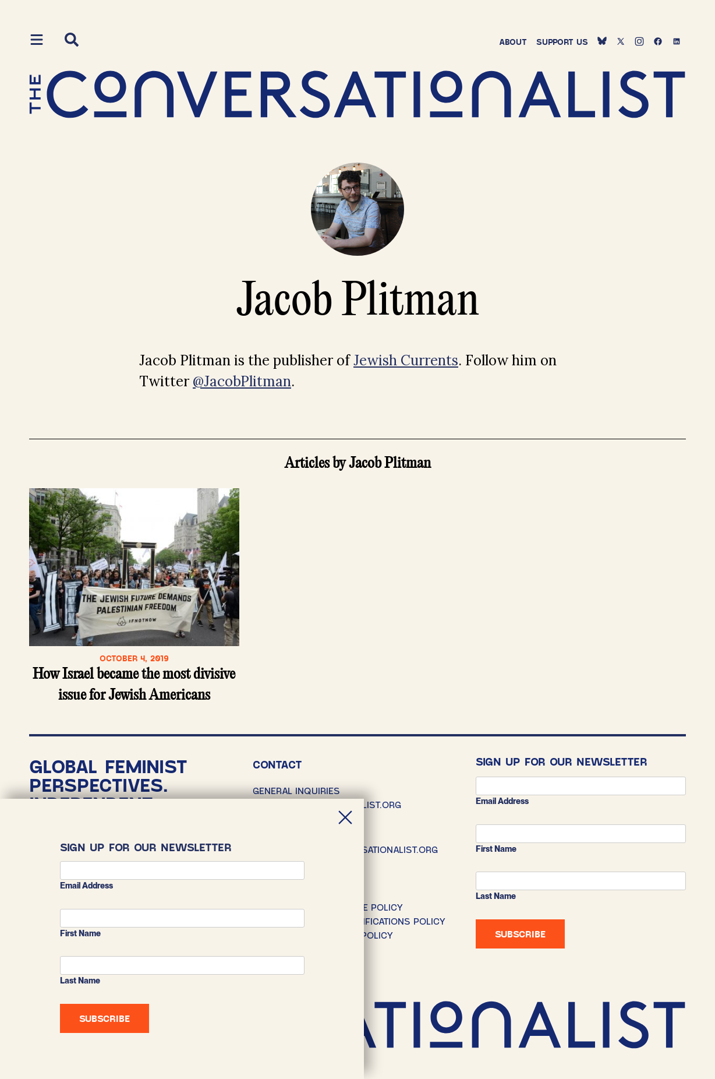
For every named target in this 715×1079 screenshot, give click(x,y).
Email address (502, 801)
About (513, 42)
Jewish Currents (405, 360)
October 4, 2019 (134, 658)
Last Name (496, 896)
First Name (496, 849)
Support (562, 42)
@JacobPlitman (242, 381)
